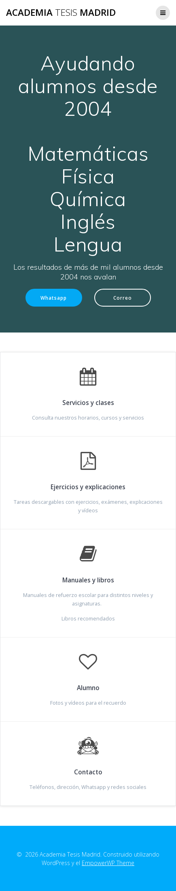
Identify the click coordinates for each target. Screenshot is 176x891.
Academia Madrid (61, 12)
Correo (122, 297)
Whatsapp (53, 297)
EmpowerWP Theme (108, 863)
